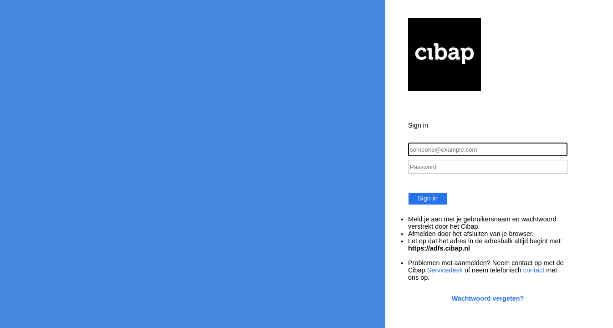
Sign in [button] (428, 198)
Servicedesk (445, 270)
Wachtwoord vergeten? (488, 298)
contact (533, 270)
